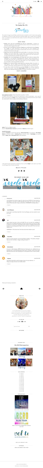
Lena (14, 127)
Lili (7, 220)
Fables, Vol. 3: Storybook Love (12, 135)
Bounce (24, 128)
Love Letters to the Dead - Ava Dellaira (21, 409)
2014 (21, 387)
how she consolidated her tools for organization (21, 43)
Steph (29, 163)
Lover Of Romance (10, 209)
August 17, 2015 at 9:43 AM (37, 246)
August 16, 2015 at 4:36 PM (37, 236)
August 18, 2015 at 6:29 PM (37, 258)
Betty (11, 127)
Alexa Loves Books (20, 464)
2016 (21, 384)
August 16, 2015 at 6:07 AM (37, 209)
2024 (22, 373)
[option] (12, 184)
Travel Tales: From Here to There (21, 442)
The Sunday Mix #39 (31, 186)
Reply (9, 205)
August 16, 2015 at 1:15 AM (37, 198)
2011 (21, 391)
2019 (21, 380)
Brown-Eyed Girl (24, 132)
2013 (21, 388)
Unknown (9, 258)
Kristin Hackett (10, 246)
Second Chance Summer (11, 128)
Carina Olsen (9, 236)
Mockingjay (33, 134)
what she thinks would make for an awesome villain (21, 63)
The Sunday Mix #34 (12, 186)
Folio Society (22, 68)
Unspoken (8, 132)
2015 (21, 385)
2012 (21, 389)
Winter (13, 97)
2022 (21, 376)
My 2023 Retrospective (22, 345)
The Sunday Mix (24, 167)
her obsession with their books (15, 69)
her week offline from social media (19, 52)
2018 (21, 381)
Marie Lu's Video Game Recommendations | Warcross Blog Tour (21, 426)
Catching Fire (18, 134)
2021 (21, 377)
